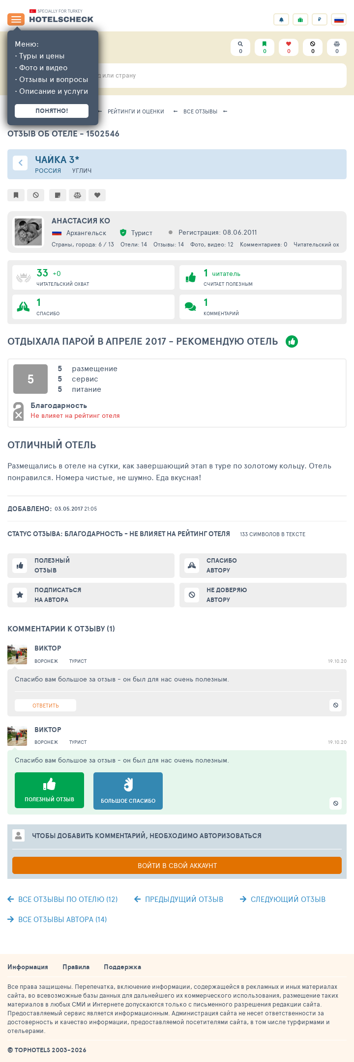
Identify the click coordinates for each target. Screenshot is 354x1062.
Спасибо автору (221, 565)
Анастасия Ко (81, 220)
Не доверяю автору (226, 594)
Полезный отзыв (52, 565)
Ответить (45, 705)
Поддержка (122, 967)
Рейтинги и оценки (136, 111)
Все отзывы (200, 111)
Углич (81, 170)
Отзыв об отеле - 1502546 (63, 133)
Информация (27, 967)
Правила (75, 967)
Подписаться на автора (57, 594)
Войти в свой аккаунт (177, 865)
